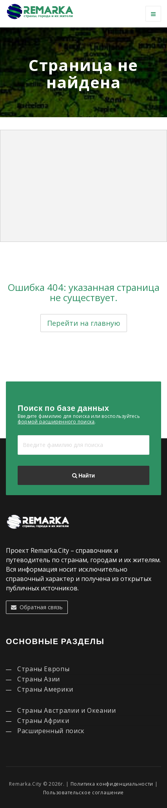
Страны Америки (45, 689)
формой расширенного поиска (56, 421)
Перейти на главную (83, 323)
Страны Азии (38, 679)
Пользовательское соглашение (83, 792)
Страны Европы (43, 669)
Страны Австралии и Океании (66, 710)
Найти (83, 475)
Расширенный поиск (51, 730)
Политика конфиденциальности (112, 784)
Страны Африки (43, 720)
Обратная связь (37, 607)
